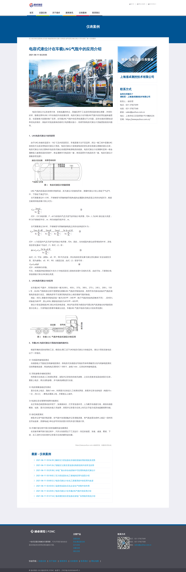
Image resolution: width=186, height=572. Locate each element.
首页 (131, 4)
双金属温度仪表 (79, 542)
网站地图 (95, 561)
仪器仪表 (42, 561)
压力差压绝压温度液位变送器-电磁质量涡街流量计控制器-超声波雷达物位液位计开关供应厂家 (58, 38)
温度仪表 (76, 539)
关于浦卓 (53, 561)
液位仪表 (76, 551)
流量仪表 (76, 548)
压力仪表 (76, 545)
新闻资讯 (63, 561)
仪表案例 (93, 38)
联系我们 (84, 561)
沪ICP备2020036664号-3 (71, 570)
